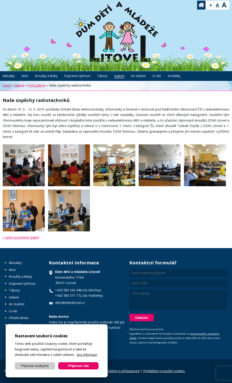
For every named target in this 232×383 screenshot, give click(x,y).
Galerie (119, 76)
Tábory (102, 76)
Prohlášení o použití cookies (164, 371)
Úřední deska (19, 318)
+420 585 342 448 (68, 290)
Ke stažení (138, 76)
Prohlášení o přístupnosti (121, 371)
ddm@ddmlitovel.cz (70, 303)
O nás (156, 76)
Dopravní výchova (77, 76)
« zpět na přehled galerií (21, 237)
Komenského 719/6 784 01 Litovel (77, 277)
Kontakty (174, 76)
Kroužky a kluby (46, 76)
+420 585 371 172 (68, 295)
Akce (25, 76)
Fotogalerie (36, 85)
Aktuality (9, 76)
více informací (87, 354)
